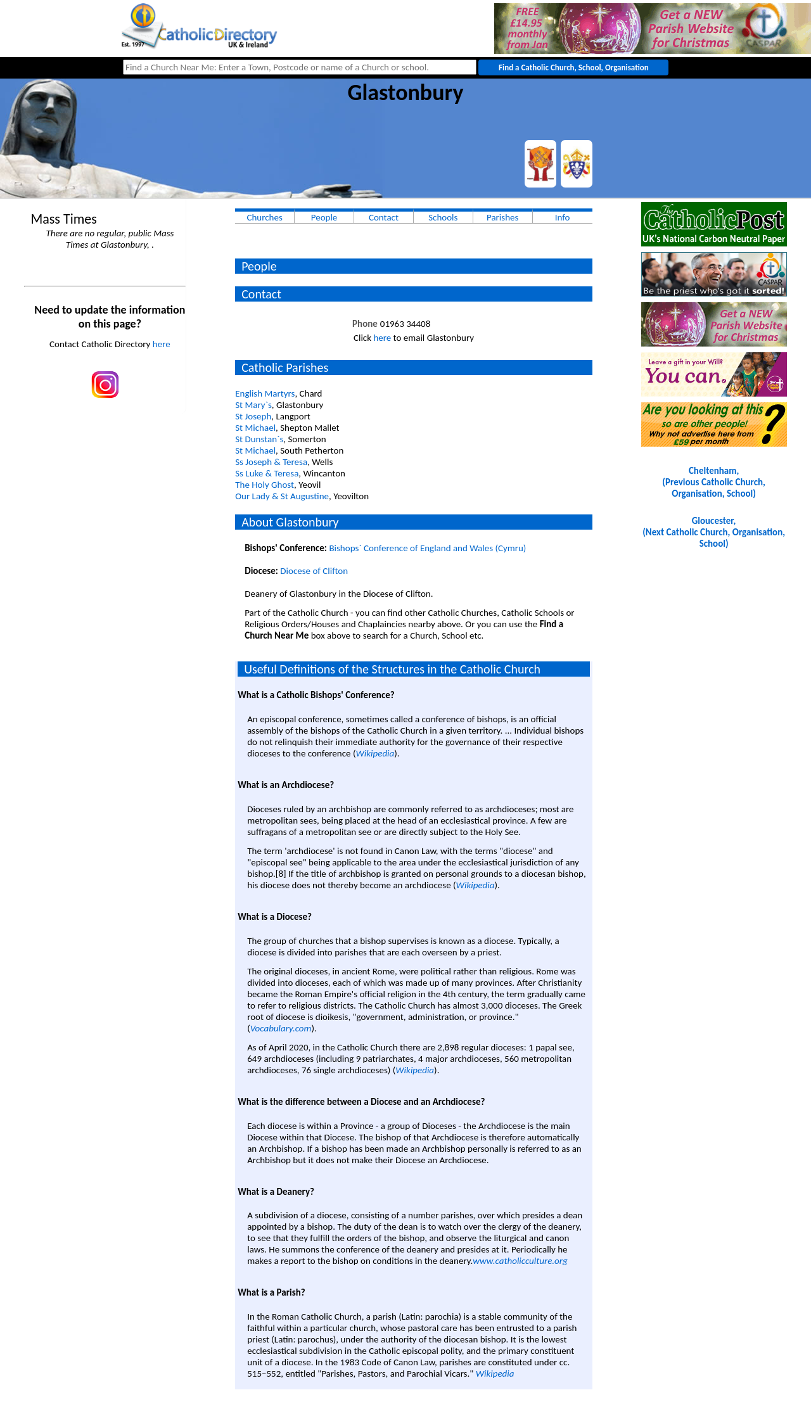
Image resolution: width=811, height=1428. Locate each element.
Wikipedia (374, 753)
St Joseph (253, 416)
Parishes (502, 217)
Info (562, 217)
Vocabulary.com (281, 1028)
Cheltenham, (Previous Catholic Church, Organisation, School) (713, 482)
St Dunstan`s (259, 439)
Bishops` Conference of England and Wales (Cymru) (427, 548)
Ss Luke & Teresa (266, 473)
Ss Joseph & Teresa (271, 462)
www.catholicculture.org (520, 1260)
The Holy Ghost (264, 484)
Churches (264, 217)
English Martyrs (265, 393)
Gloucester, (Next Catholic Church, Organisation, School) (713, 532)
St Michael (255, 427)
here (161, 344)
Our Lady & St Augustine (282, 496)
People (324, 217)
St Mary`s (253, 405)
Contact (384, 217)
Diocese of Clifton (314, 571)
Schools (442, 217)
